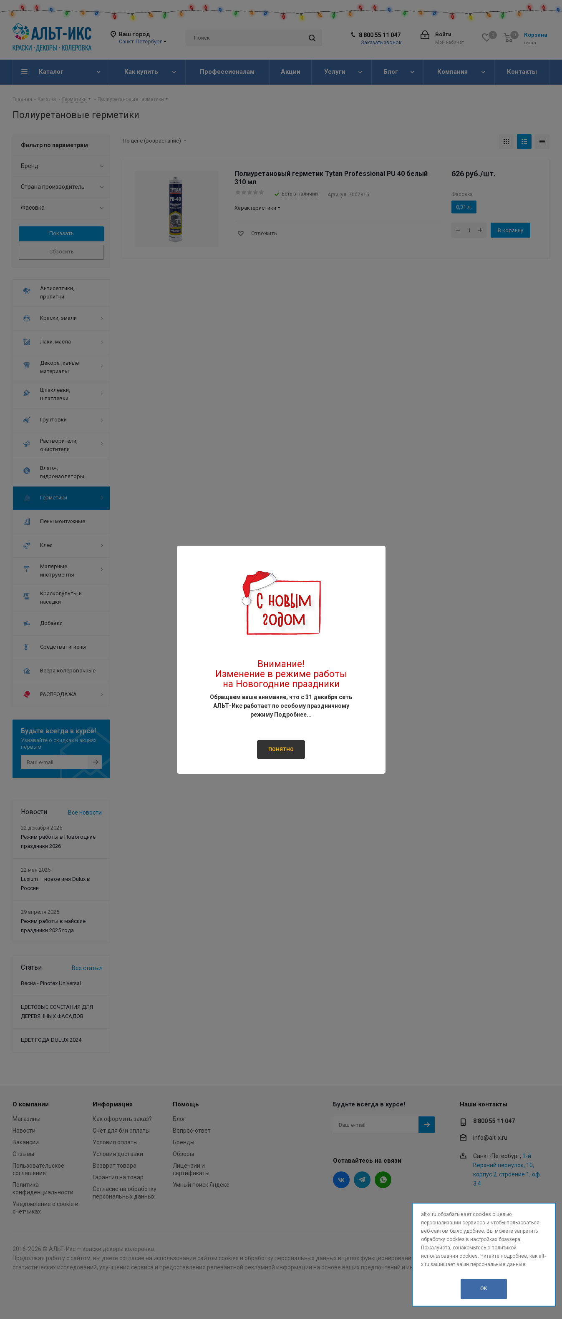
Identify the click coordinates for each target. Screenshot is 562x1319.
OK (483, 1288)
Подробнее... (293, 714)
